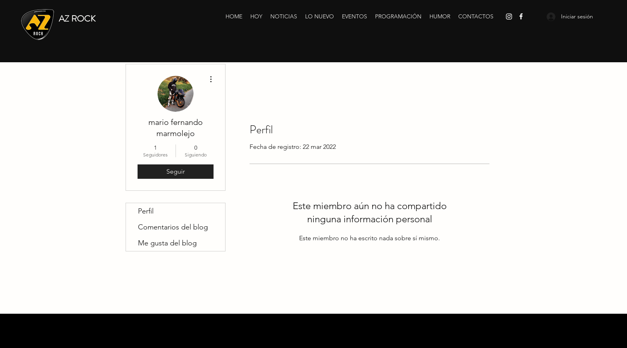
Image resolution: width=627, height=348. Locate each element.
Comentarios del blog (173, 227)
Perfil (146, 211)
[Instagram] (509, 16)
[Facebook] (521, 16)
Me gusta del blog (167, 243)
